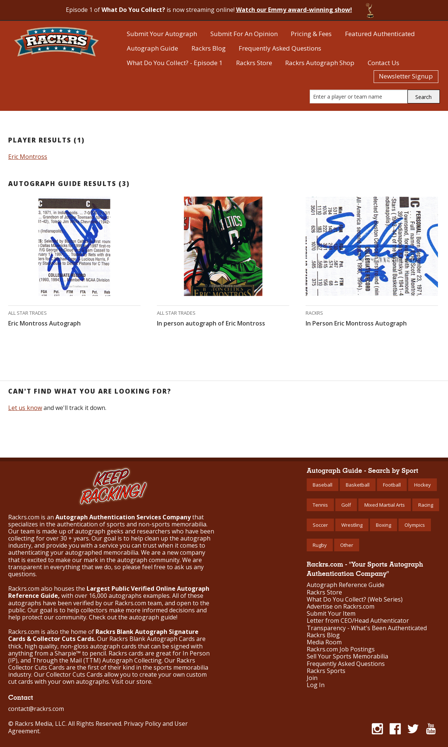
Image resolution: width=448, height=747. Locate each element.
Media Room (324, 642)
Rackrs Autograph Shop (319, 62)
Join (312, 678)
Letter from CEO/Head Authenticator (358, 620)
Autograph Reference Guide (345, 585)
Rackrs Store (254, 62)
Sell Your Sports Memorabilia (347, 656)
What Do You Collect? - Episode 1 (175, 62)
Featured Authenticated (380, 33)
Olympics (415, 525)
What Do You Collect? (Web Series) (355, 599)
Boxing (383, 525)
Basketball (358, 484)
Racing (425, 504)
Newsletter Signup (406, 76)
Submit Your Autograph (162, 33)
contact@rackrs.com (36, 709)
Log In (316, 685)
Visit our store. (132, 681)
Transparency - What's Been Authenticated (367, 628)
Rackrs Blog (208, 48)
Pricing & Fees (311, 33)
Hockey (422, 484)
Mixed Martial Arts (384, 504)
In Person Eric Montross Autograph (356, 323)
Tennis (320, 504)
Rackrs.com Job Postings (341, 649)
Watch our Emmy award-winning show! (294, 10)
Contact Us (383, 62)
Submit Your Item (331, 613)
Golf (346, 504)
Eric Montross (27, 157)
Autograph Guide (152, 48)
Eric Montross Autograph (44, 323)
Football (392, 484)
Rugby (320, 545)
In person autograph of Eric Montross (211, 323)
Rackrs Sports (326, 670)
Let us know (25, 408)
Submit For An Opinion (244, 33)
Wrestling (351, 525)
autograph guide (152, 617)
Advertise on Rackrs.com (340, 606)
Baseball (322, 484)
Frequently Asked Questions (280, 48)
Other (346, 545)
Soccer (320, 525)
